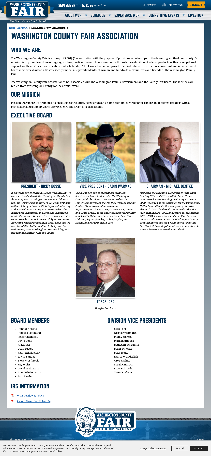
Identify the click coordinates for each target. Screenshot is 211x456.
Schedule (98, 15)
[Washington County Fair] (27, 11)
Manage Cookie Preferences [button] (153, 448)
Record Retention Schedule (33, 401)
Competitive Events (164, 15)
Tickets (196, 4)
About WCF (73, 15)
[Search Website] (155, 5)
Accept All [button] (198, 448)
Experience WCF (126, 15)
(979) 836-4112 (24, 439)
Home (12, 28)
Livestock (196, 15)
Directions (175, 5)
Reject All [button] (180, 448)
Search (144, 5)
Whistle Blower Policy (30, 395)
